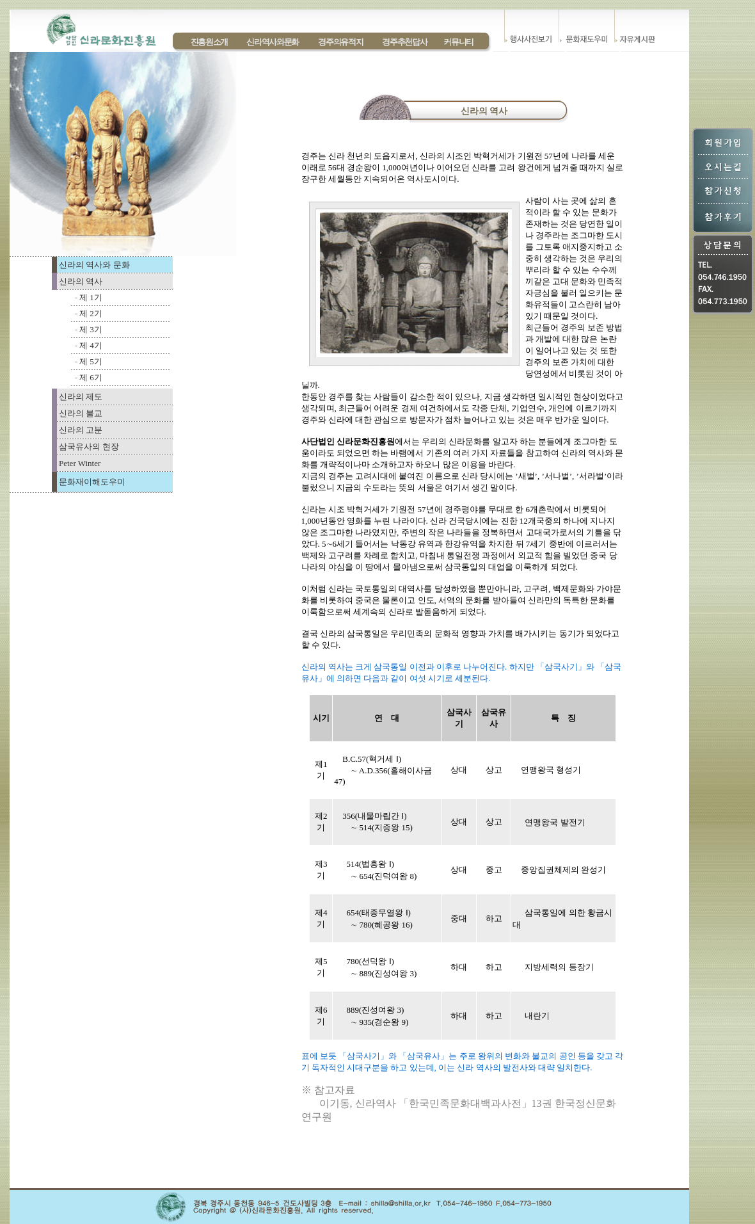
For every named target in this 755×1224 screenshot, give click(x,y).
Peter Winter (79, 463)
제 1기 (90, 297)
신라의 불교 (80, 413)
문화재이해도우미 (92, 482)
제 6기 (90, 377)
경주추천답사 (404, 42)
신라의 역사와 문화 (94, 265)
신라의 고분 (80, 430)
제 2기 (90, 313)
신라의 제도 (80, 396)
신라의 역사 (80, 281)
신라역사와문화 (272, 42)
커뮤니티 (458, 42)
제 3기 (90, 329)
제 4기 (90, 345)
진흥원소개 (209, 42)
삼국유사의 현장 (89, 446)
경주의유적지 (340, 42)
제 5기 (90, 361)
